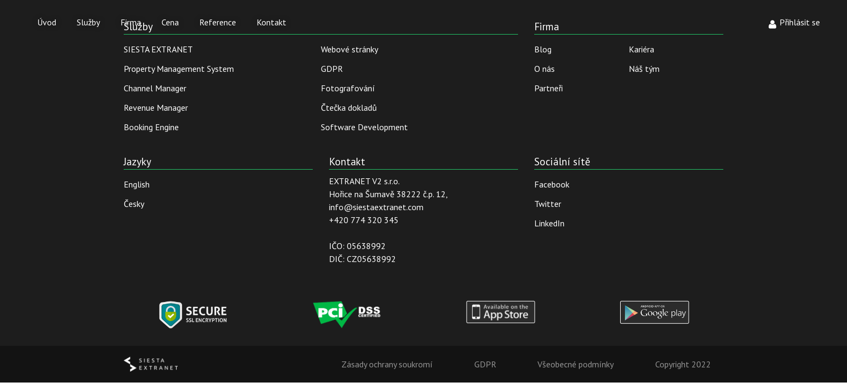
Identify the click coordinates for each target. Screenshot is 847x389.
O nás (544, 68)
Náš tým (644, 68)
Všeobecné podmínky (575, 364)
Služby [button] (88, 22)
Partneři (548, 88)
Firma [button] (130, 22)
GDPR (332, 68)
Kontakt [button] (271, 22)
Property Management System (179, 68)
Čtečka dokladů (349, 107)
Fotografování (348, 88)
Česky (134, 203)
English (137, 184)
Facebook (551, 184)
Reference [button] (217, 22)
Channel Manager (155, 88)
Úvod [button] (46, 22)
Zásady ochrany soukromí (387, 364)
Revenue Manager (156, 107)
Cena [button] (170, 22)
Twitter (547, 203)
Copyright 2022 (683, 364)
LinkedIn (549, 223)
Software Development (364, 127)
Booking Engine (151, 127)
